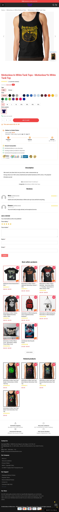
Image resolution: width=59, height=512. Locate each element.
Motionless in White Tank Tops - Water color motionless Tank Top (11, 410)
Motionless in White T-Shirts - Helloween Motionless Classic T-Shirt (29, 285)
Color (2, 92)
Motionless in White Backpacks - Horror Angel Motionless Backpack (29, 314)
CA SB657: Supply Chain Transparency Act (12, 467)
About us (4, 458)
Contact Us (4, 482)
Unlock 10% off (56, 505)
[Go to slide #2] (34, 64)
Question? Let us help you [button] (51, 510)
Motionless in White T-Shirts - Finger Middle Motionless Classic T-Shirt (10, 314)
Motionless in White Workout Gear (16, 10)
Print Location (5, 107)
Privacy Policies (6, 463)
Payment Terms (6, 477)
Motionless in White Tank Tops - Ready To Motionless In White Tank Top (11, 382)
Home (3, 10)
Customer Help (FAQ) (7, 484)
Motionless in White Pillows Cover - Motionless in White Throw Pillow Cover (10, 342)
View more (29, 352)
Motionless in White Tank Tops (36, 10)
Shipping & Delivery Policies (8, 475)
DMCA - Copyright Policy (8, 465)
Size (2, 102)
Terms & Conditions (7, 460)
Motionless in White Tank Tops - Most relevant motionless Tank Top (29, 382)
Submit (4, 255)
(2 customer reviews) (13, 81)
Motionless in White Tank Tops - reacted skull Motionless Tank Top (47, 382)
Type (2, 87)
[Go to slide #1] (25, 64)
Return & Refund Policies (8, 479)
